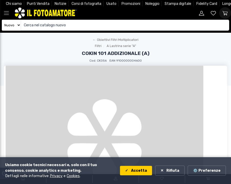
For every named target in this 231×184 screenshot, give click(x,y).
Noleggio (152, 4)
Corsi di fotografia (86, 4)
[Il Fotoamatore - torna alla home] (45, 13)
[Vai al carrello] (225, 13)
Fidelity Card (206, 4)
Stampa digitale (178, 4)
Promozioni (131, 4)
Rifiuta (172, 170)
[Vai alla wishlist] (213, 13)
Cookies (73, 176)
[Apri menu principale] (6, 13)
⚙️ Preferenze (206, 170)
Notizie (60, 4)
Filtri (98, 46)
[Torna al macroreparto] (115, 39)
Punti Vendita (38, 4)
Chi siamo (14, 4)
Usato (111, 4)
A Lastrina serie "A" (121, 46)
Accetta (138, 170)
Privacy (56, 176)
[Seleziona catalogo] (11, 25)
